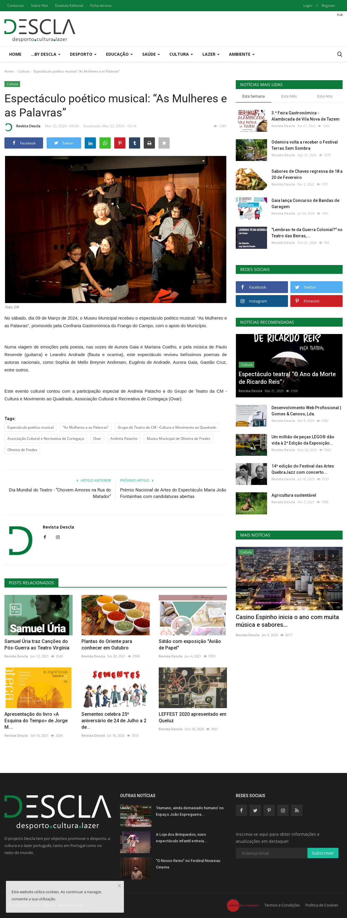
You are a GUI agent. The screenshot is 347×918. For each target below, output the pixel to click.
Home (15, 54)
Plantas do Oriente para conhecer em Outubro (106, 645)
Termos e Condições (282, 905)
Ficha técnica (101, 5)
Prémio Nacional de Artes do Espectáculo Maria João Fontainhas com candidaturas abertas (173, 493)
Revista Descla (22, 127)
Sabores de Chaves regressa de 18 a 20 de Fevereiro (307, 174)
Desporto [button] (83, 54)
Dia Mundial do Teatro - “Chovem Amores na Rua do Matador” (60, 493)
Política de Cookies (321, 905)
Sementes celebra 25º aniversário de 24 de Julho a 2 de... (113, 720)
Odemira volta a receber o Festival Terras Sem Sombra (304, 145)
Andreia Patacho (124, 438)
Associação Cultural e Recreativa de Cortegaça (45, 438)
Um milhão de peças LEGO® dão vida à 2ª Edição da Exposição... (302, 440)
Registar (328, 5)
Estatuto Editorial (69, 5)
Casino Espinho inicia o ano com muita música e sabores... (287, 620)
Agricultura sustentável (293, 495)
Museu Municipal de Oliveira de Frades (178, 438)
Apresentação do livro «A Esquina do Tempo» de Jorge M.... (36, 720)
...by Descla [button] (45, 54)
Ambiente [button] (242, 54)
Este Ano (325, 96)
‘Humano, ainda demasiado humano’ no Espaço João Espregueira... (190, 811)
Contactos (15, 5)
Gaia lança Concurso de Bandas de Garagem (305, 203)
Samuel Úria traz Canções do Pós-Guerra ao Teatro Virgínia (36, 645)
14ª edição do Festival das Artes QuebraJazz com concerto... (302, 469)
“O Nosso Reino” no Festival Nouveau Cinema (188, 863)
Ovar (97, 438)
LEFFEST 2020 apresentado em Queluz (192, 717)
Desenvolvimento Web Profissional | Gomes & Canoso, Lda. (306, 410)
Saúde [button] (151, 54)
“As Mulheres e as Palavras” (86, 427)
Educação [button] (119, 54)
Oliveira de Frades (22, 449)
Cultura (23, 71)
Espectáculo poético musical (30, 427)
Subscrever (323, 853)
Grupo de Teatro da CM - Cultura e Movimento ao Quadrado (167, 427)
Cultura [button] (181, 54)
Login (307, 5)
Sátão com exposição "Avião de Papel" (190, 645)
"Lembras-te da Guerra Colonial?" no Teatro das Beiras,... (307, 232)
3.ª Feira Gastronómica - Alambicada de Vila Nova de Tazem (305, 116)
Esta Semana (253, 96)
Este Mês (289, 96)
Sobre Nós (39, 5)
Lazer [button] (211, 54)
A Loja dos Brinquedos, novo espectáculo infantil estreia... (181, 837)
